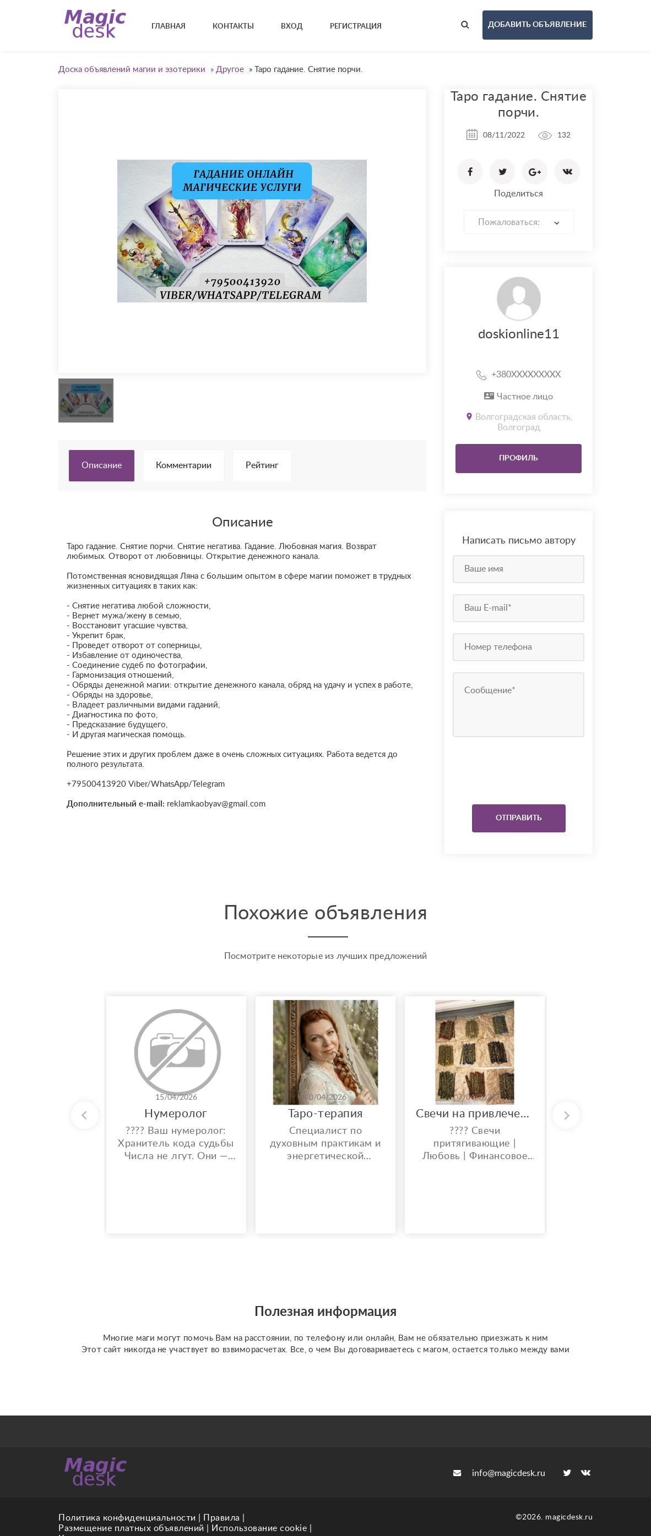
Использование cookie (259, 1528)
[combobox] (518, 222)
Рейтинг (262, 465)
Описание (102, 465)
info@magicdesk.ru (499, 1473)
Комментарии (183, 465)
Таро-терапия (325, 1114)
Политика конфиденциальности (127, 1517)
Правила (221, 1517)
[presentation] (520, 768)
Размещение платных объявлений (131, 1528)
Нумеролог (176, 1114)
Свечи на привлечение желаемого (475, 1114)
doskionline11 (519, 334)
